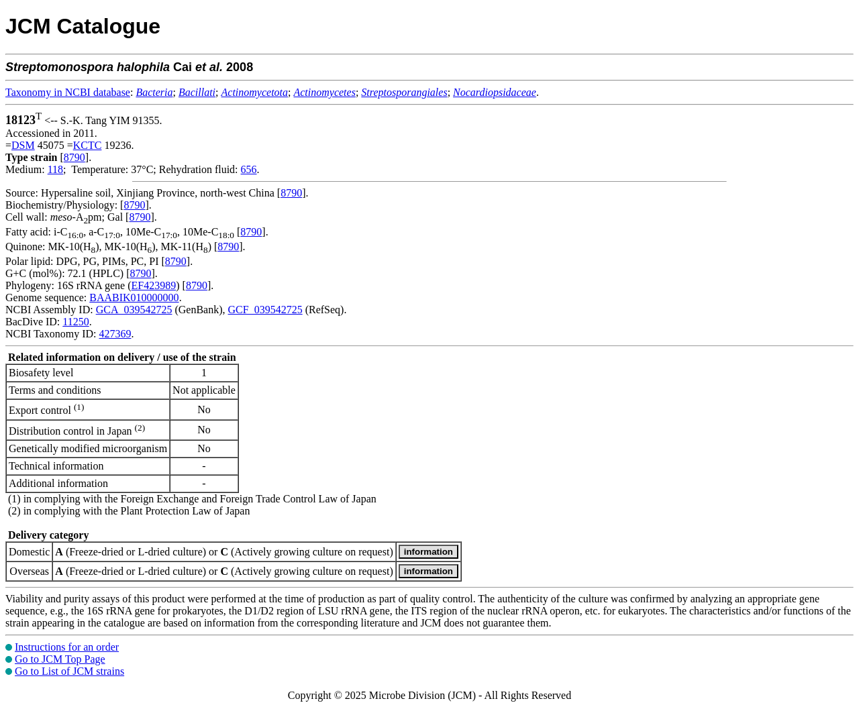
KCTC (87, 145)
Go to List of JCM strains (69, 671)
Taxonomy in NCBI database (67, 92)
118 (55, 169)
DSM (23, 145)
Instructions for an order (67, 647)
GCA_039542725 (134, 309)
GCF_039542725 (265, 309)
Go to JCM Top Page (60, 659)
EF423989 (154, 285)
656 (249, 169)
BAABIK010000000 (134, 297)
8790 (74, 157)
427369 (115, 333)
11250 (75, 321)
